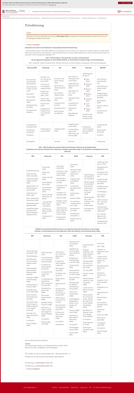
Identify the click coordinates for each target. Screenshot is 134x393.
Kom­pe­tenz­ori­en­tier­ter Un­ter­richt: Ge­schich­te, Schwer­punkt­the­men (51, 11)
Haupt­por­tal (52, 5)
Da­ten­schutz (74, 387)
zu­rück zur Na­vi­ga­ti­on (33, 45)
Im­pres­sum (83, 387)
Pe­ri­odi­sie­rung (103, 18)
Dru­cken (54, 387)
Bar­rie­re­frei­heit (64, 387)
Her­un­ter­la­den (40, 363)
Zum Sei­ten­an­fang (30, 387)
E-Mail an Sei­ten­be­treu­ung (102, 387)
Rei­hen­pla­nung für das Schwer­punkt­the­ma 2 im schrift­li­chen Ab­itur (61, 18)
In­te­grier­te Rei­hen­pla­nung (89, 18)
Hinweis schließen (125, 3)
